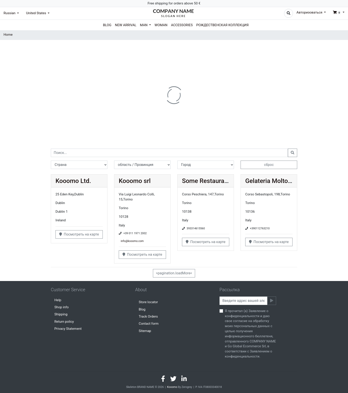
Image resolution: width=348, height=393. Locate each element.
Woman (160, 25)
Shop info (61, 307)
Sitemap (145, 331)
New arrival (125, 25)
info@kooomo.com (132, 241)
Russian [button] (10, 13)
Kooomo (172, 387)
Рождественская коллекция (222, 25)
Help (57, 300)
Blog (107, 25)
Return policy (64, 322)
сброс (269, 165)
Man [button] (144, 25)
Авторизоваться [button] (310, 12)
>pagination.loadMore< (174, 273)
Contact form (148, 324)
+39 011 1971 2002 (135, 233)
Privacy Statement (68, 329)
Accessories (182, 25)
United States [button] (36, 13)
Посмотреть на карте (79, 234)
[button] (336, 12)
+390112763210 (260, 228)
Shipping (60, 314)
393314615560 (196, 228)
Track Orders (148, 316)
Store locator (148, 302)
